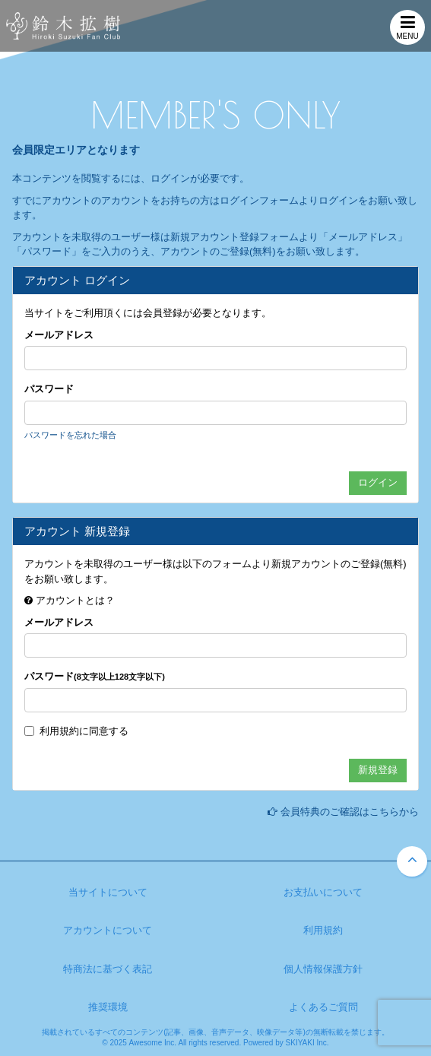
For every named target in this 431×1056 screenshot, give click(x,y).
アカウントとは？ (75, 600)
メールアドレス (58, 335)
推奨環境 (108, 1007)
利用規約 (59, 731)
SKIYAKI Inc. (307, 1043)
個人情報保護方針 (323, 969)
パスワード (49, 389)
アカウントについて (107, 930)
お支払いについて (323, 892)
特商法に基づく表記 (107, 969)
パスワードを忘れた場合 (70, 434)
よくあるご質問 (323, 1007)
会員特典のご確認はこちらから (349, 811)
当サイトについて (107, 892)
